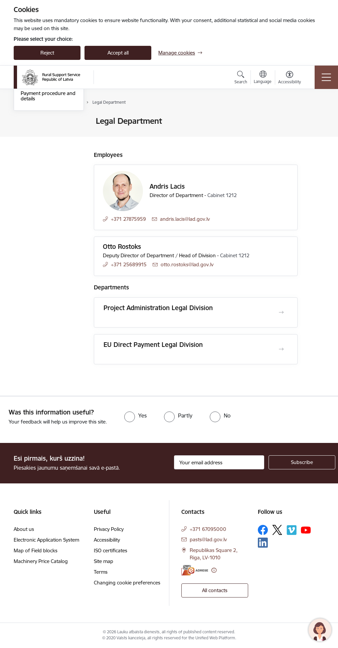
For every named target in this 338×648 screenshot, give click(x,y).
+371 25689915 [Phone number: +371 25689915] (129, 264)
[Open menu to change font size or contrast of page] (289, 78)
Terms (101, 572)
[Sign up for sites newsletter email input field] (219, 462)
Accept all (118, 53)
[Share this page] (315, 135)
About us (24, 529)
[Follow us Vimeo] (292, 530)
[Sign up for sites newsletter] (302, 462)
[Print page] (315, 118)
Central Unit (34, 150)
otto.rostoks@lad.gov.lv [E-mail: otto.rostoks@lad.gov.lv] (187, 264)
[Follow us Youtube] (306, 530)
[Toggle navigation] (326, 77)
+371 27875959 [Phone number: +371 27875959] (128, 219)
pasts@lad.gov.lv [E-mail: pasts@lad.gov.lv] (208, 539)
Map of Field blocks (35, 550)
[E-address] (194, 570)
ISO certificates (110, 550)
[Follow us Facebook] (263, 530)
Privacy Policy (109, 529)
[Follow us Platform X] (277, 530)
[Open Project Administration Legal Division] (281, 312)
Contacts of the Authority (49, 121)
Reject (47, 53)
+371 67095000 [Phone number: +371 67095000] (208, 529)
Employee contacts (42, 162)
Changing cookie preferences (127, 582)
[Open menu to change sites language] (262, 78)
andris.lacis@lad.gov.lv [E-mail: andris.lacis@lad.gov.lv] (185, 219)
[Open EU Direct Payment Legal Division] (281, 349)
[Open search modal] (240, 78)
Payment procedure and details (48, 176)
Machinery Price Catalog (41, 561)
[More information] (213, 570)
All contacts (214, 590)
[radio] (135, 415)
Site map (103, 561)
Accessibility (107, 540)
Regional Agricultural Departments (44, 136)
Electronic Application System (46, 540)
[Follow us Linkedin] (263, 543)
